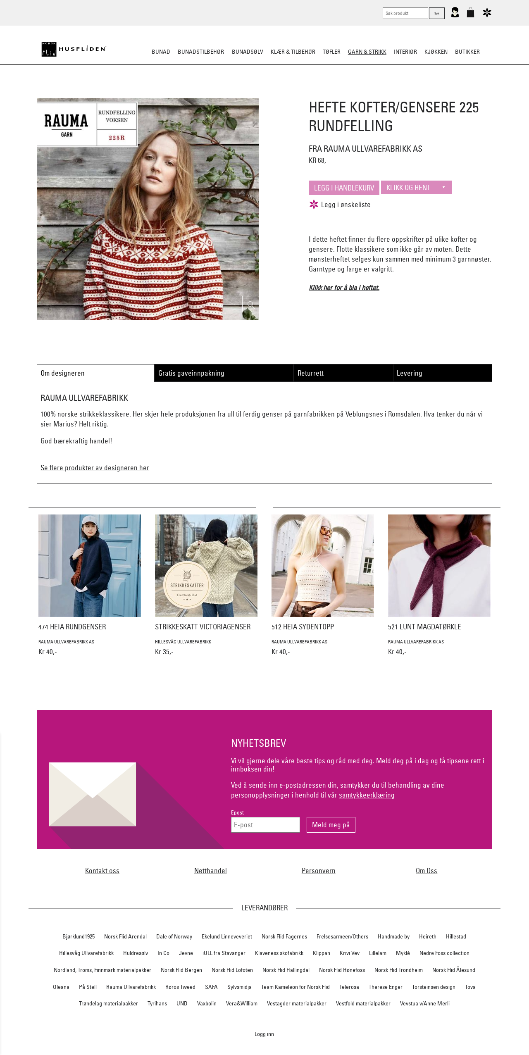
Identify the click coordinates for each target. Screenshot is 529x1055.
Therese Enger (386, 987)
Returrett (311, 373)
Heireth (427, 936)
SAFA (211, 987)
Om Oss (426, 870)
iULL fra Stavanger (224, 953)
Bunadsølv (247, 51)
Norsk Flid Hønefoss (342, 970)
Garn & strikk (367, 51)
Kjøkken (436, 51)
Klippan (321, 953)
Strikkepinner (342, 92)
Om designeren (63, 373)
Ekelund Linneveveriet (227, 936)
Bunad (161, 51)
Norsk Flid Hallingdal (286, 970)
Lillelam (377, 953)
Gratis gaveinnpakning (191, 373)
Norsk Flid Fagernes (284, 936)
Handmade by (394, 936)
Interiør (405, 51)
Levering (409, 373)
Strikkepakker (137, 92)
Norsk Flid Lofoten (232, 970)
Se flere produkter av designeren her (95, 467)
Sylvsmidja (239, 987)
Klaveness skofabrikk (279, 953)
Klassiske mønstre (288, 92)
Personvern (319, 870)
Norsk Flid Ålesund (453, 970)
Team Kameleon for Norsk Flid (295, 987)
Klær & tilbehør (293, 51)
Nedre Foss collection (444, 953)
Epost (237, 813)
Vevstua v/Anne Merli (425, 1003)
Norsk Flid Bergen (181, 970)
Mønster (242, 92)
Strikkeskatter (390, 92)
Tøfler (332, 51)
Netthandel (210, 870)
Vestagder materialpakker (296, 1003)
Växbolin (207, 1003)
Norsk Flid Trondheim (398, 970)
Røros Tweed (180, 987)
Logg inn (264, 1033)
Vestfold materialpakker (363, 1003)
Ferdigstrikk (182, 92)
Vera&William (241, 1003)
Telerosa (349, 987)
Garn (214, 92)
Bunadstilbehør (201, 51)
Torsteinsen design (433, 987)
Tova (470, 987)
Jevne (186, 953)
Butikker (467, 51)
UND (182, 1003)
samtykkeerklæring (367, 795)
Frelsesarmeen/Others (342, 936)
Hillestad (456, 936)
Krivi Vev (350, 953)
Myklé (403, 953)
